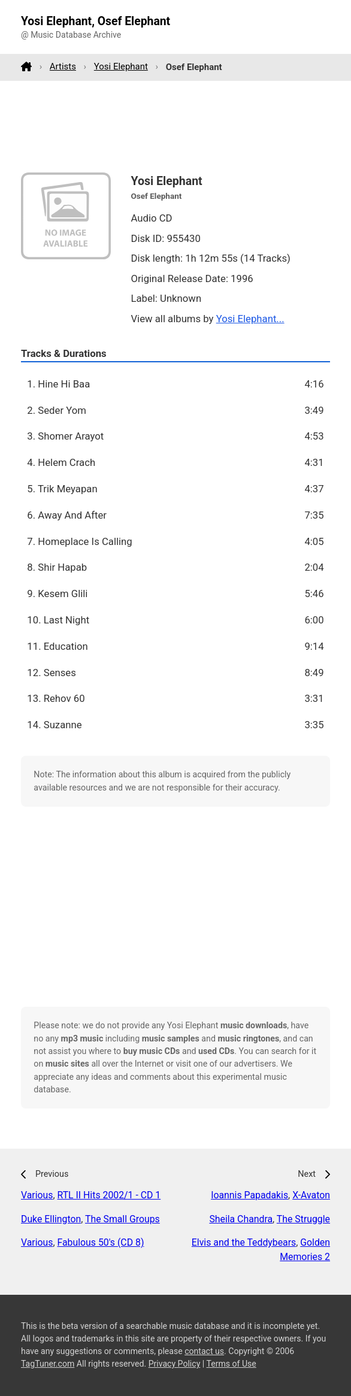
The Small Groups (122, 1219)
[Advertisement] (175, 126)
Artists (63, 66)
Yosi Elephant (121, 66)
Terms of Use (231, 1363)
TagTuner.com (47, 1363)
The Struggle (303, 1219)
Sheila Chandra (241, 1219)
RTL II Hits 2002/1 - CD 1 (109, 1195)
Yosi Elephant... (250, 319)
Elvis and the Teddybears (244, 1242)
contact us (204, 1351)
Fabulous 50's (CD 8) (101, 1242)
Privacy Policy (175, 1363)
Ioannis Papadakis (249, 1195)
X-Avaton (311, 1195)
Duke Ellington (51, 1219)
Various (37, 1195)
